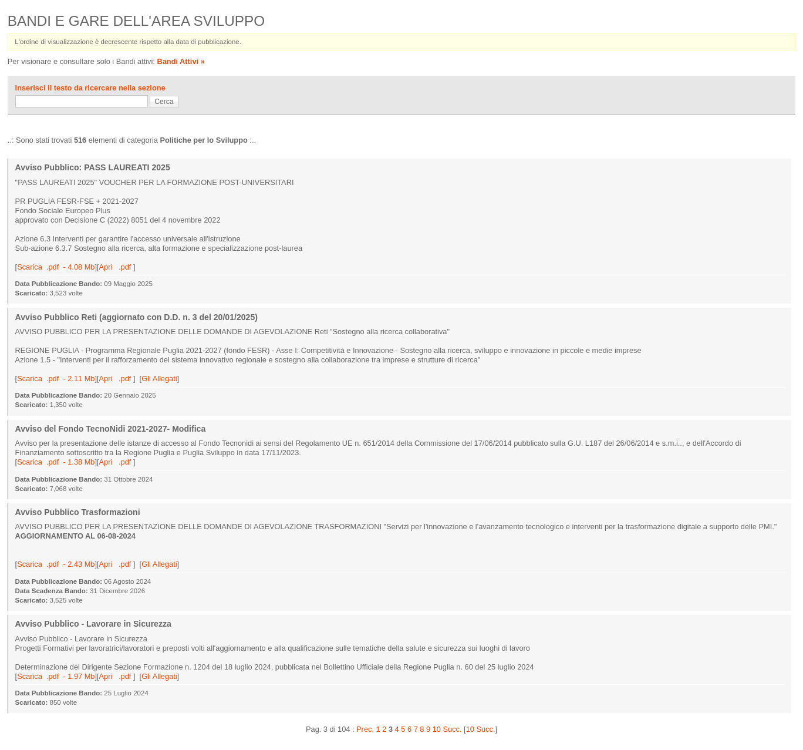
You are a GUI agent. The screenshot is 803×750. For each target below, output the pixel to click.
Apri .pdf (116, 267)
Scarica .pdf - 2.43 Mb (56, 564)
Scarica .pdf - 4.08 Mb (56, 267)
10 (437, 729)
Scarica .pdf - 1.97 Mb (56, 676)
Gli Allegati (159, 378)
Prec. (365, 729)
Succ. (452, 729)
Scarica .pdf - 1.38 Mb (56, 462)
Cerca (163, 101)
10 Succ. (480, 729)
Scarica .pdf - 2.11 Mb (56, 378)
